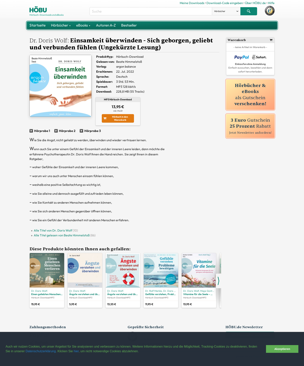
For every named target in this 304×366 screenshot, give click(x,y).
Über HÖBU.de (255, 3)
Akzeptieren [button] (282, 348)
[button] (262, 348)
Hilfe (271, 3)
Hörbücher (61, 25)
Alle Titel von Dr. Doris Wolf (53, 230)
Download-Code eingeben (224, 3)
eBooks (83, 25)
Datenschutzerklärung (41, 351)
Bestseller (129, 25)
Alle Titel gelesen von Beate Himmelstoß (62, 235)
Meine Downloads (192, 3)
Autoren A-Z (106, 25)
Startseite (37, 25)
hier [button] (76, 351)
